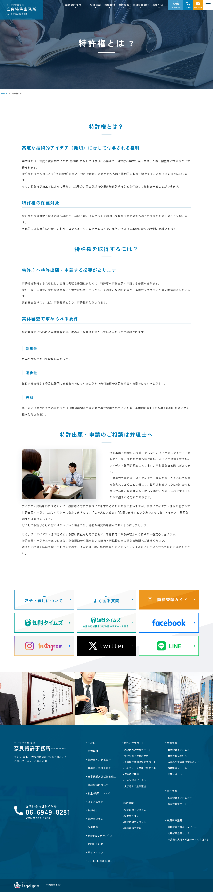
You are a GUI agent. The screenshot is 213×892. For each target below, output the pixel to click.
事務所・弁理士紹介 (99, 768)
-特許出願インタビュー (136, 810)
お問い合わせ (198, 7)
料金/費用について (99, 793)
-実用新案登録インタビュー (181, 827)
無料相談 (176, 7)
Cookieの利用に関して (101, 861)
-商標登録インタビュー (179, 749)
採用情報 (93, 827)
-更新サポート (174, 774)
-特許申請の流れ (132, 828)
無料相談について (98, 785)
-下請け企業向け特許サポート (139, 762)
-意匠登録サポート (176, 804)
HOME (4, 93)
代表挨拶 (93, 751)
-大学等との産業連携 (134, 786)
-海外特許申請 (131, 774)
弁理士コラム (95, 818)
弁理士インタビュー (99, 759)
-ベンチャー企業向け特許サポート (142, 768)
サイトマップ (95, 852)
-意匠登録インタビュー (179, 797)
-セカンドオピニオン (134, 780)
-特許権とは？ (131, 816)
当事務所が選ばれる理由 (102, 776)
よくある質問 (95, 802)
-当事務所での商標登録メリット (184, 762)
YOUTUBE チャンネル (100, 835)
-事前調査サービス (176, 768)
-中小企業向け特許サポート (138, 756)
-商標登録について (176, 756)
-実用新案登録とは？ (177, 833)
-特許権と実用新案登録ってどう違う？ (187, 839)
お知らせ (93, 810)
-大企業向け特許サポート (137, 749)
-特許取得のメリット (134, 822)
